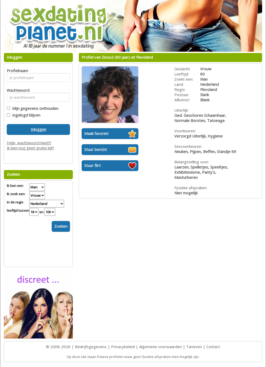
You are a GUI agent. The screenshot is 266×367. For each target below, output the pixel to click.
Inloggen (38, 129)
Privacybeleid (123, 346)
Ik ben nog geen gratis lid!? (30, 147)
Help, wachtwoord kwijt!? (29, 142)
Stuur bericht (95, 149)
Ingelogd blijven (25, 115)
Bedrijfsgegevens (91, 346)
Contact (213, 346)
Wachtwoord (17, 90)
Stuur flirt (92, 165)
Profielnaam (17, 70)
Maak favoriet (96, 133)
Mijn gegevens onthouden (34, 108)
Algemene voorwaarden (160, 346)
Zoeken (60, 226)
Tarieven (194, 346)
